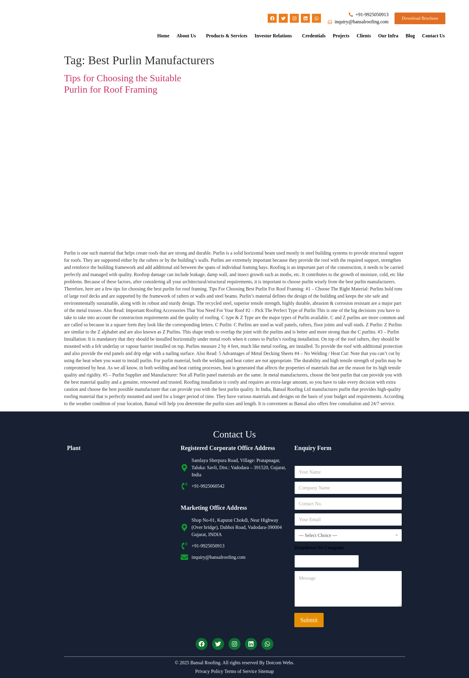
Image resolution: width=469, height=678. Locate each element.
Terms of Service (240, 671)
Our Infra (388, 35)
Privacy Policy (209, 671)
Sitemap (265, 671)
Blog (410, 35)
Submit (309, 620)
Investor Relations (273, 35)
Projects (341, 35)
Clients (364, 35)
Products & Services (226, 35)
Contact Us (433, 35)
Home (163, 35)
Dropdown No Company (319, 547)
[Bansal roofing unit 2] (121, 568)
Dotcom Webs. (280, 662)
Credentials (314, 35)
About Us (186, 35)
